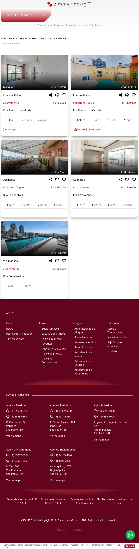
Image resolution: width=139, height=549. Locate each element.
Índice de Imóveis (52, 353)
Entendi (130, 546)
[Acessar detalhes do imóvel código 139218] (104, 127)
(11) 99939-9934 (61, 411)
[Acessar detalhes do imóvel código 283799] (34, 127)
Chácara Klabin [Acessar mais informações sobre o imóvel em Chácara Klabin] (12, 95)
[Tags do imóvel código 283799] (34, 87)
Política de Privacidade (19, 333)
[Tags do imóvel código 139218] (104, 87)
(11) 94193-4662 (61, 455)
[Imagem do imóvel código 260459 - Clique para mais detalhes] (104, 157)
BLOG (9, 328)
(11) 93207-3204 (17, 455)
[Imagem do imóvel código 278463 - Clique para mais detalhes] (34, 157)
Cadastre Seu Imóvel (54, 333)
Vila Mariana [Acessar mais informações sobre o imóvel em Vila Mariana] (10, 261)
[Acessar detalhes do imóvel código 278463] (34, 210)
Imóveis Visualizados (54, 348)
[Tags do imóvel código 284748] (34, 253)
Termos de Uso (15, 338)
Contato (112, 351)
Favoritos (47, 343)
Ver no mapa (13, 436)
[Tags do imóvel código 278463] (34, 172)
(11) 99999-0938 (17, 411)
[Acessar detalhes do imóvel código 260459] (104, 210)
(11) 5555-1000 (104, 411)
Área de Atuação (117, 337)
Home (9, 323)
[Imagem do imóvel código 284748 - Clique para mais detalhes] (34, 238)
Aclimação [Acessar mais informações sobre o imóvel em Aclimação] (9, 179)
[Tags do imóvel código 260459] (104, 172)
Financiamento (83, 337)
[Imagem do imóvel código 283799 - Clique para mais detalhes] (34, 72)
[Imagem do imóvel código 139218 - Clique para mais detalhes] (104, 72)
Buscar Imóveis (51, 328)
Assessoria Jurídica (85, 342)
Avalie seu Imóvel (52, 338)
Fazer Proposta (83, 347)
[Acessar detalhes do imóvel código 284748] (34, 292)
